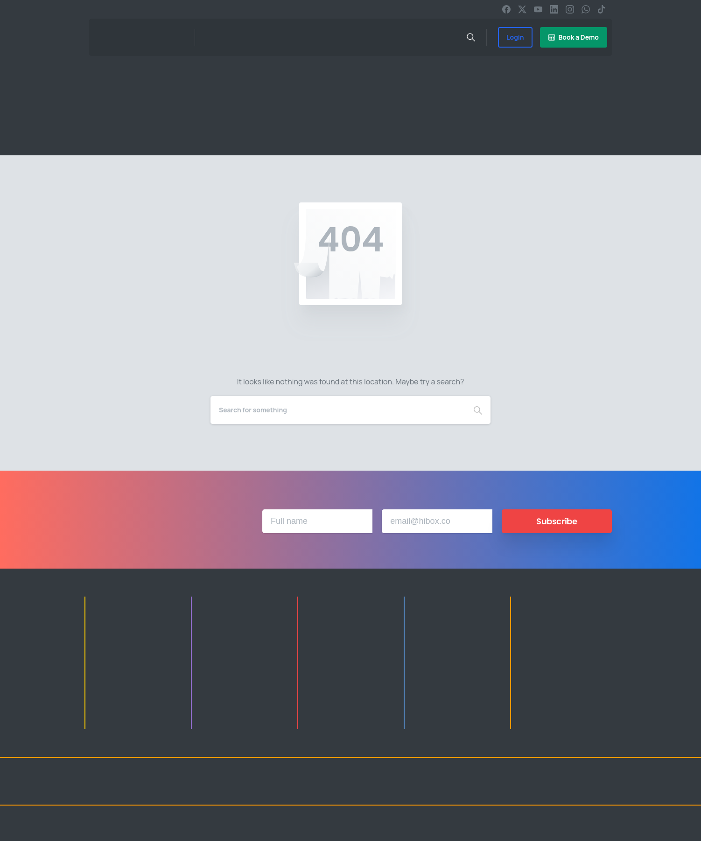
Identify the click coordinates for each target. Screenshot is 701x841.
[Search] (337, 410)
